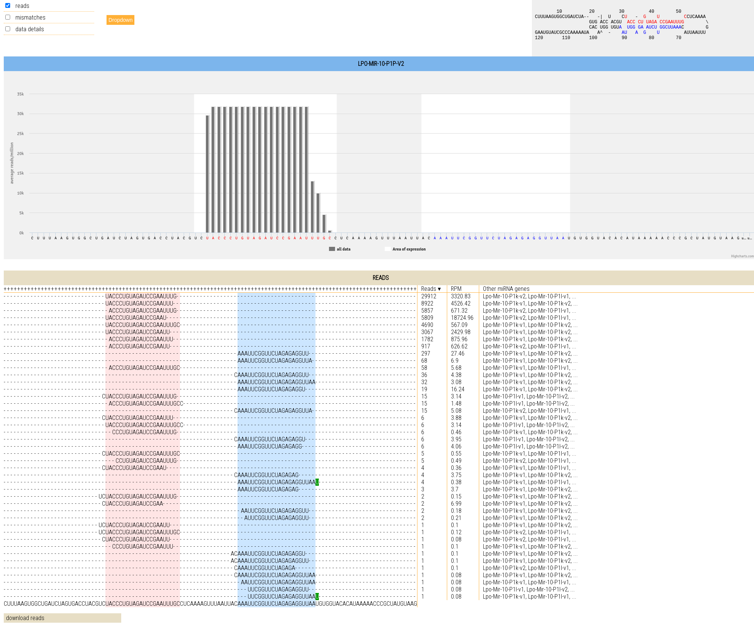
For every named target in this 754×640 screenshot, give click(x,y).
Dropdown (120, 20)
